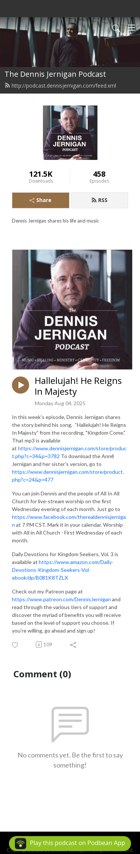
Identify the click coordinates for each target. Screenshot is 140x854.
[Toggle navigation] (131, 28)
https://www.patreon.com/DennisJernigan (61, 599)
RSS (99, 200)
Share (40, 200)
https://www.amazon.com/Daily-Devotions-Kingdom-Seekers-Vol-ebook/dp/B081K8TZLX (62, 570)
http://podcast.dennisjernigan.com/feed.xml (60, 85)
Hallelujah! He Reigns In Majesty (78, 386)
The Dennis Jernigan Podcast (55, 74)
